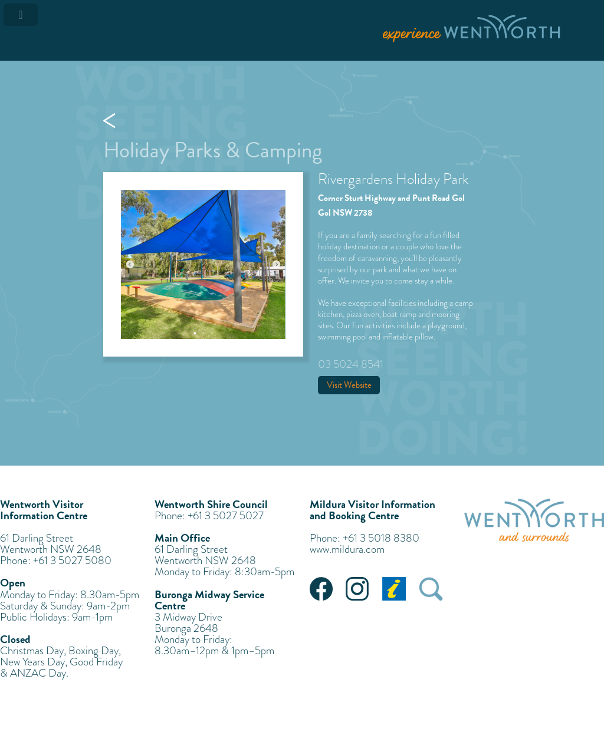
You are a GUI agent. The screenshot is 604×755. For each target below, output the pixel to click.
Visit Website (349, 384)
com (375, 549)
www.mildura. (338, 549)
